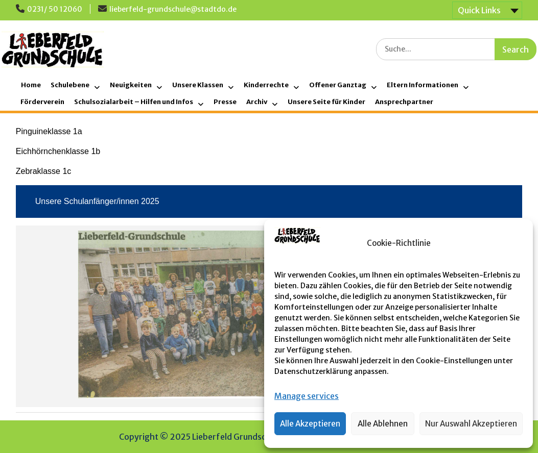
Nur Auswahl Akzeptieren (471, 424)
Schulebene (70, 85)
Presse (225, 101)
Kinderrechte (266, 85)
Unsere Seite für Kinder (326, 101)
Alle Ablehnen (383, 424)
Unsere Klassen (197, 85)
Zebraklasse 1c (44, 171)
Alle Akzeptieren (310, 424)
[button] (517, 243)
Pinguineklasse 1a (49, 131)
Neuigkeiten (131, 85)
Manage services (306, 396)
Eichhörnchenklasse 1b (58, 151)
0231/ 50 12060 (54, 9)
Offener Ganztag (337, 85)
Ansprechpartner (404, 101)
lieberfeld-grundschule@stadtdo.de (173, 9)
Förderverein (42, 101)
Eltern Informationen (422, 85)
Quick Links (479, 10)
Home (31, 85)
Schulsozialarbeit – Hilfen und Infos (133, 101)
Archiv (256, 101)
